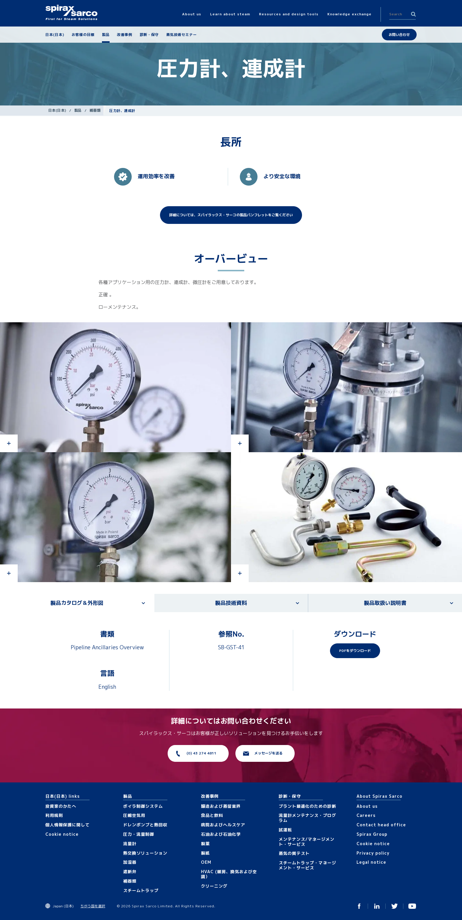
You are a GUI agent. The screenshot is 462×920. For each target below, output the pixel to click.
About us (367, 806)
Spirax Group (372, 834)
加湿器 (129, 862)
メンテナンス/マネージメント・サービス (306, 841)
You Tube (412, 906)
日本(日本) (57, 110)
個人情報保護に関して (67, 824)
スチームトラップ (141, 890)
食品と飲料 (212, 815)
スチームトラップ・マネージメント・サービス (307, 865)
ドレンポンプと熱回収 (145, 824)
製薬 (205, 843)
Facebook (359, 906)
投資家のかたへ (60, 806)
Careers (366, 815)
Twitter (394, 906)
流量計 (129, 843)
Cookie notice (62, 834)
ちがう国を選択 (92, 906)
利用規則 (54, 815)
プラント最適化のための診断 (307, 806)
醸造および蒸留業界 (221, 806)
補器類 (95, 110)
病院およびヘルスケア (223, 824)
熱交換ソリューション (145, 853)
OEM (206, 862)
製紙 (205, 853)
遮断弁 (129, 871)
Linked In (376, 906)
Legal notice (371, 862)
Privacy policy (373, 853)
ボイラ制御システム (143, 806)
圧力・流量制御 (138, 834)
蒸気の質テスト (294, 853)
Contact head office (381, 824)
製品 (78, 110)
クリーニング (214, 886)
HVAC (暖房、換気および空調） (229, 874)
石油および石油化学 (221, 834)
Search (413, 14)
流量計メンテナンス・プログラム (307, 817)
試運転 (285, 830)
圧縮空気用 (134, 815)
